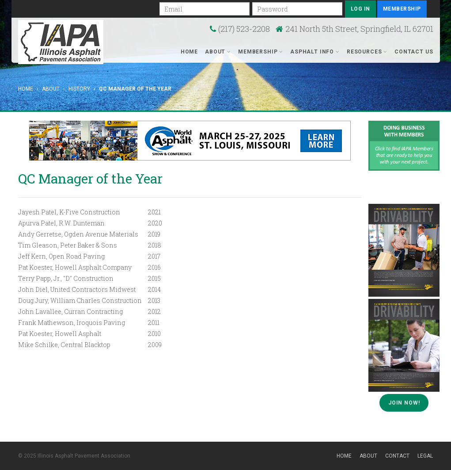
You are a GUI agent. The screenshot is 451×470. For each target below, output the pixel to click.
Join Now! (404, 403)
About (218, 52)
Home (189, 52)
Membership (402, 9)
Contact (397, 456)
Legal (425, 456)
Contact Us (413, 52)
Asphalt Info (315, 52)
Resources (367, 52)
